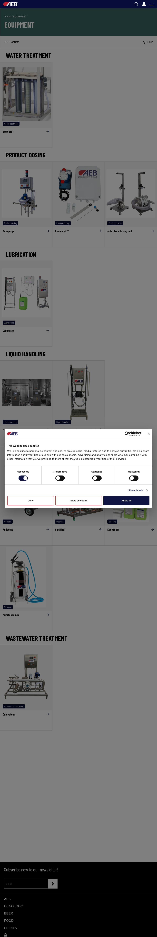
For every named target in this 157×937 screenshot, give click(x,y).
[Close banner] (148, 434)
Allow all (126, 500)
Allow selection (78, 500)
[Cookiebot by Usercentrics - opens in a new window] (127, 433)
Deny (31, 500)
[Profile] (144, 4)
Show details (136, 490)
